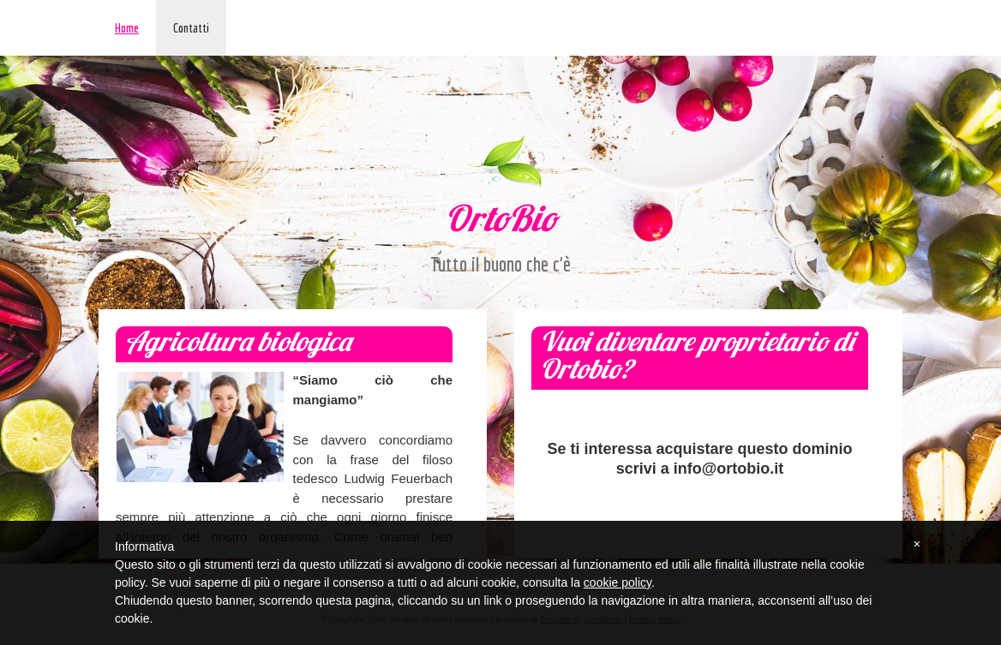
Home (127, 28)
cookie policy (617, 582)
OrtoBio (500, 223)
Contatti (191, 28)
